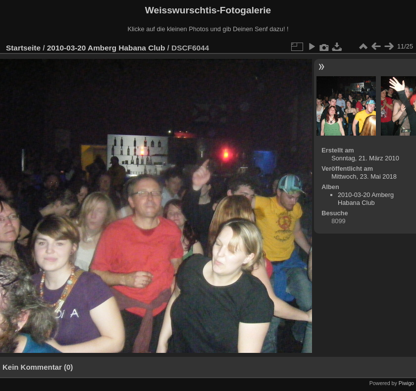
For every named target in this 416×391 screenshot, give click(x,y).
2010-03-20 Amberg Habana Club (106, 48)
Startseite (23, 48)
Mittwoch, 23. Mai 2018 (364, 176)
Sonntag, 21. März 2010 (365, 158)
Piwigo (406, 383)
